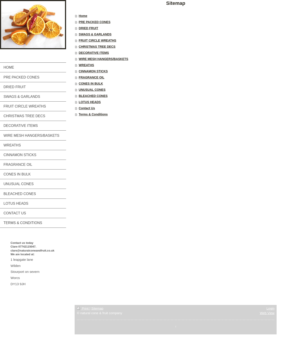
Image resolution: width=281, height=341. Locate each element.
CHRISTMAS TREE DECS (97, 46)
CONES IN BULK (91, 83)
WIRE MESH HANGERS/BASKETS (103, 59)
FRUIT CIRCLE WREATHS (97, 40)
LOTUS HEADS (90, 102)
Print (83, 308)
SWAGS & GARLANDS (95, 34)
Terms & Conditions (93, 114)
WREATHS (86, 65)
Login (271, 308)
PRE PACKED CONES (94, 22)
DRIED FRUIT (88, 28)
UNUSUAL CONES (92, 89)
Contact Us (87, 108)
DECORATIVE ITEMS (94, 53)
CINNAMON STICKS (93, 71)
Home (83, 16)
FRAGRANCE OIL (91, 77)
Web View (267, 313)
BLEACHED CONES (93, 96)
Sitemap (97, 308)
